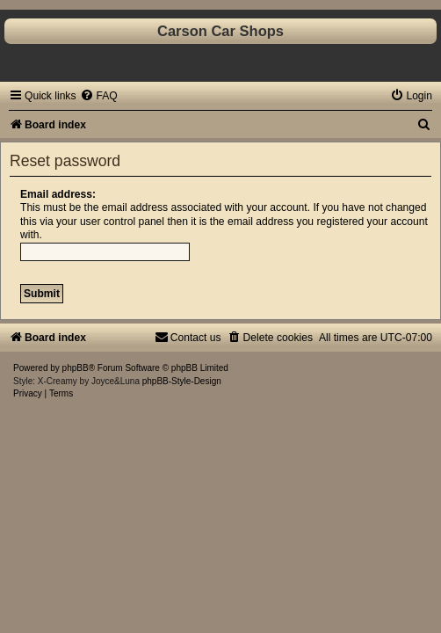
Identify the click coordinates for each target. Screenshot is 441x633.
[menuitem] (98, 96)
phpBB (75, 368)
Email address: (58, 194)
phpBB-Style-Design (181, 381)
